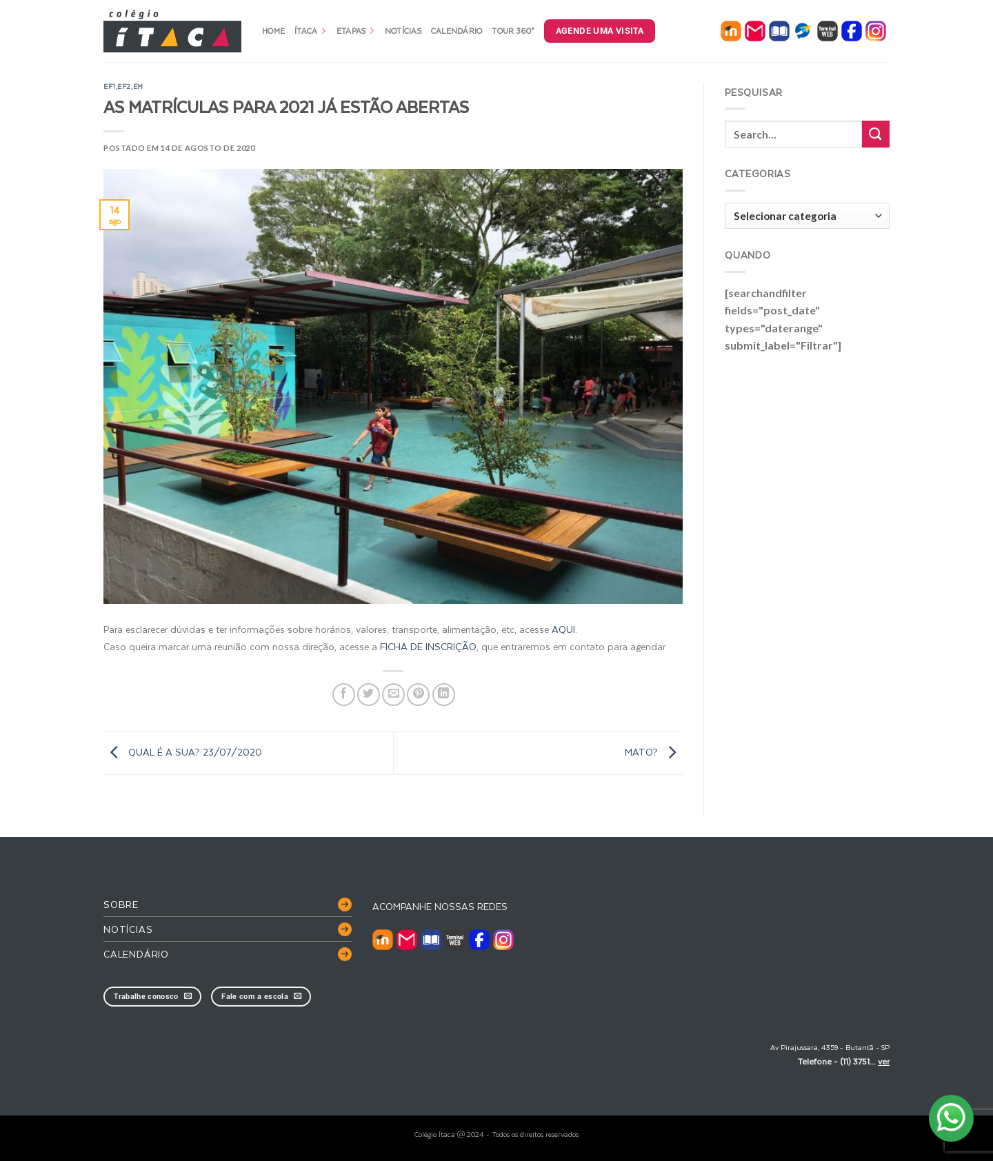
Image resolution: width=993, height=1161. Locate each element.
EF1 (109, 86)
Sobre (121, 904)
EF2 (124, 86)
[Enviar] (876, 134)
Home (273, 31)
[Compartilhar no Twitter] (368, 694)
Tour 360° (513, 31)
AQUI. (564, 629)
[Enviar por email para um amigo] (393, 694)
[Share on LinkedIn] (443, 694)
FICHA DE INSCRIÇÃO (428, 646)
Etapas (356, 31)
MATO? (654, 752)
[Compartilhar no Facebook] (343, 694)
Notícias (403, 31)
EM (138, 86)
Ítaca (310, 31)
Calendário (457, 31)
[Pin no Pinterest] (418, 694)
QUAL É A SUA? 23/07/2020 (182, 752)
